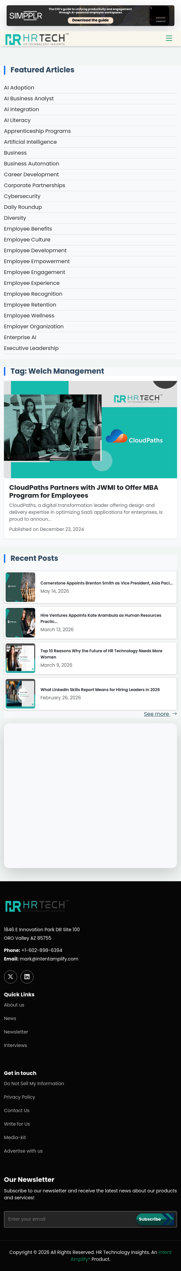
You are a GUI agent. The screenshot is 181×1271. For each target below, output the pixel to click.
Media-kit (15, 1137)
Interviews (15, 1045)
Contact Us (16, 1110)
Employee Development (35, 250)
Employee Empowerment (37, 261)
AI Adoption (19, 87)
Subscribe (150, 1219)
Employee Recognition (33, 294)
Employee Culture (27, 239)
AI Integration (21, 109)
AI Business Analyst (29, 98)
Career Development (31, 174)
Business (15, 153)
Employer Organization (34, 326)
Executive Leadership (31, 348)
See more (160, 714)
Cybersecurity (22, 196)
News (10, 1018)
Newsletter (16, 1032)
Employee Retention (30, 305)
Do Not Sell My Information (34, 1083)
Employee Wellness (29, 315)
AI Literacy (17, 120)
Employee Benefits (28, 229)
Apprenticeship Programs (37, 131)
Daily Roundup (23, 207)
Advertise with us (23, 1151)
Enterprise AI (20, 337)
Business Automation (31, 163)
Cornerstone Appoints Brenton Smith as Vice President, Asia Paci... (106, 583)
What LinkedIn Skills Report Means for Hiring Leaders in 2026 (100, 689)
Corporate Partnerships (34, 185)
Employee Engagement (34, 272)
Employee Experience (32, 283)
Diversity (15, 218)
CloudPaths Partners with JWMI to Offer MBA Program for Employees (83, 491)
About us (14, 1005)
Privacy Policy (19, 1097)
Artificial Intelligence (30, 142)
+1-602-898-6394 (41, 950)
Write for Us (17, 1124)
